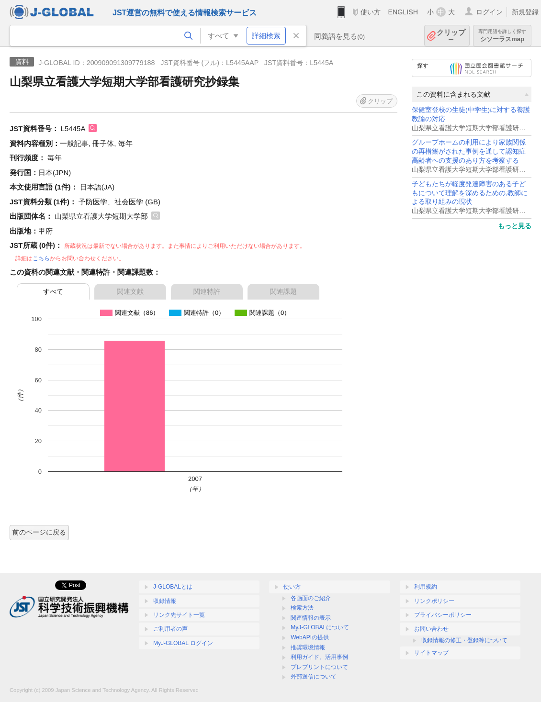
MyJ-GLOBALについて (320, 627)
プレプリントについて (319, 667)
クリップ (451, 35)
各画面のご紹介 (311, 598)
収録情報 (164, 601)
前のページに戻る (39, 532)
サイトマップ (431, 652)
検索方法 (302, 607)
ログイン (489, 12)
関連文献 (130, 291)
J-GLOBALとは (172, 586)
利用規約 (425, 586)
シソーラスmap (502, 36)
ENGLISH (403, 12)
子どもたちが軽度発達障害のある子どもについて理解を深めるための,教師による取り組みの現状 (470, 193)
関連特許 (206, 291)
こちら (41, 258)
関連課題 (283, 291)
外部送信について (314, 676)
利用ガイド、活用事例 (319, 657)
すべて (53, 291)
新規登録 (525, 12)
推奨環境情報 (308, 647)
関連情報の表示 (311, 617)
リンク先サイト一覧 (179, 615)
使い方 (371, 12)
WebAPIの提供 (310, 637)
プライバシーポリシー (443, 615)
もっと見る (514, 226)
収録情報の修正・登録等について (464, 640)
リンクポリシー (434, 601)
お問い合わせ (431, 628)
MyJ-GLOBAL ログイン (183, 643)
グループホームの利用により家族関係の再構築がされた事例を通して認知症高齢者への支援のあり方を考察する (469, 151)
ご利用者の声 (170, 628)
